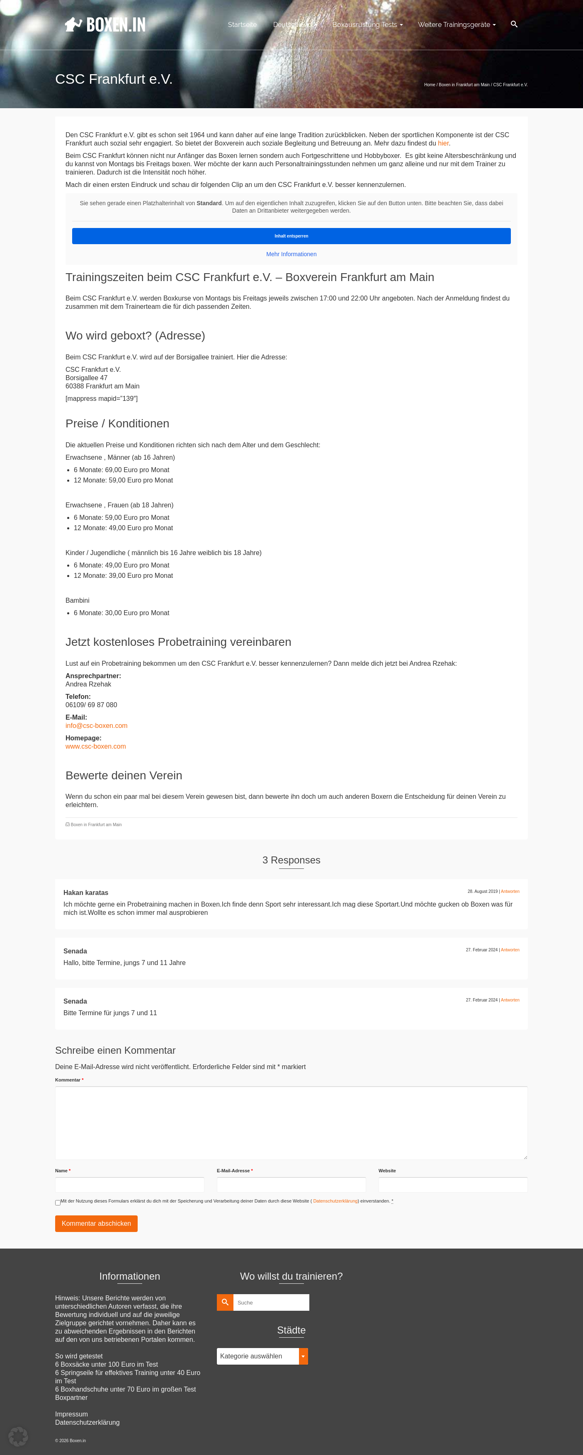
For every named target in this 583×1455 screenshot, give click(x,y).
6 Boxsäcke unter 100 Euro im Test (106, 1364)
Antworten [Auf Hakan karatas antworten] (510, 891)
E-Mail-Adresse (235, 1170)
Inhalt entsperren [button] (291, 236)
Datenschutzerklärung (334, 1200)
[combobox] (262, 1356)
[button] (18, 1437)
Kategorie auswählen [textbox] (251, 1356)
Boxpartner (71, 1397)
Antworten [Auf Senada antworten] (510, 950)
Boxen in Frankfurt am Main (96, 824)
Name (62, 1170)
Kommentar (69, 1079)
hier (443, 143)
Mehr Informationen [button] (291, 254)
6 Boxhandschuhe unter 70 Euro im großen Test (125, 1389)
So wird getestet (79, 1356)
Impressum (71, 1414)
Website (387, 1170)
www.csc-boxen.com (96, 746)
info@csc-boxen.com (97, 725)
